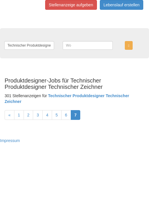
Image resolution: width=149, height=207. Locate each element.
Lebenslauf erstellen (122, 5)
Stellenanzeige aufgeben (71, 5)
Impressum (10, 140)
